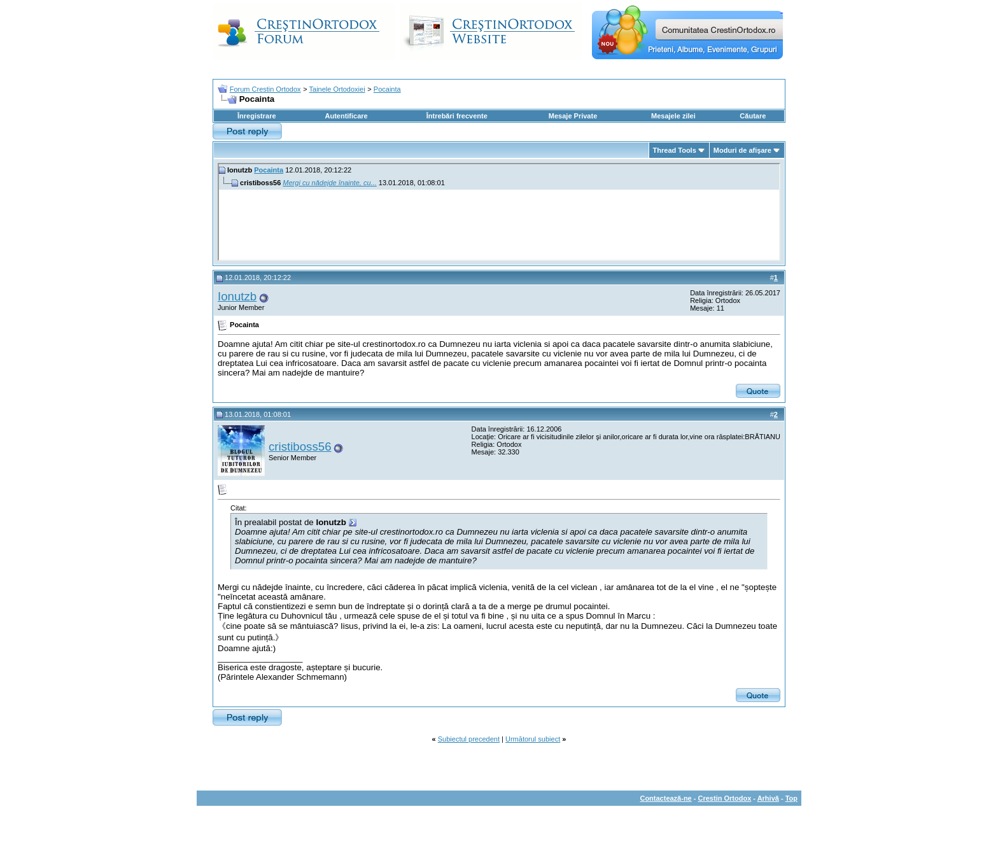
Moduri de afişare (742, 150)
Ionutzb (237, 296)
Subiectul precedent (469, 739)
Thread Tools (674, 150)
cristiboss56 (300, 446)
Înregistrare (256, 116)
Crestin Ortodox (725, 798)
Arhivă (768, 798)
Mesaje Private (573, 116)
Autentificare (346, 116)
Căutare (753, 116)
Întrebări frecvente (457, 116)
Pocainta (387, 89)
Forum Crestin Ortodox (265, 89)
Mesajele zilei (673, 116)
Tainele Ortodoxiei (337, 89)
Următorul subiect (532, 739)
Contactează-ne (665, 798)
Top (791, 798)
